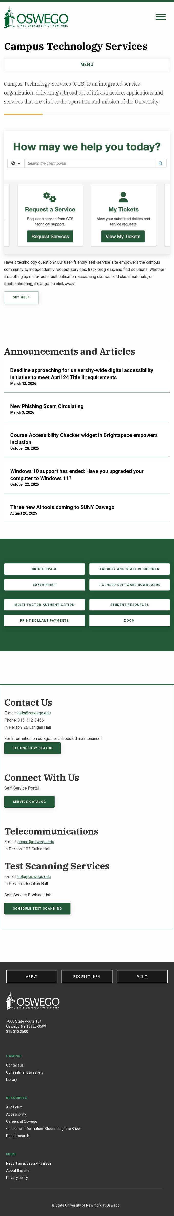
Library (11, 1080)
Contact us (15, 1065)
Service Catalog (29, 802)
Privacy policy (17, 1178)
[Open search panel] (160, 17)
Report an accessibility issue (29, 1163)
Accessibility (16, 1114)
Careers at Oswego (21, 1121)
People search (17, 1136)
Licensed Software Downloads (129, 585)
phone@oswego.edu (35, 841)
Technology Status (32, 748)
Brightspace (44, 569)
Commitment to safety (24, 1072)
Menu (87, 64)
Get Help (21, 297)
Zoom (129, 620)
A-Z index (14, 1107)
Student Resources (129, 605)
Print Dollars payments (44, 620)
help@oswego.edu (34, 713)
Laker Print (44, 585)
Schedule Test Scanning (37, 908)
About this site (17, 1170)
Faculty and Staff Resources (129, 569)
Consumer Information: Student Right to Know (43, 1129)
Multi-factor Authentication (44, 605)
